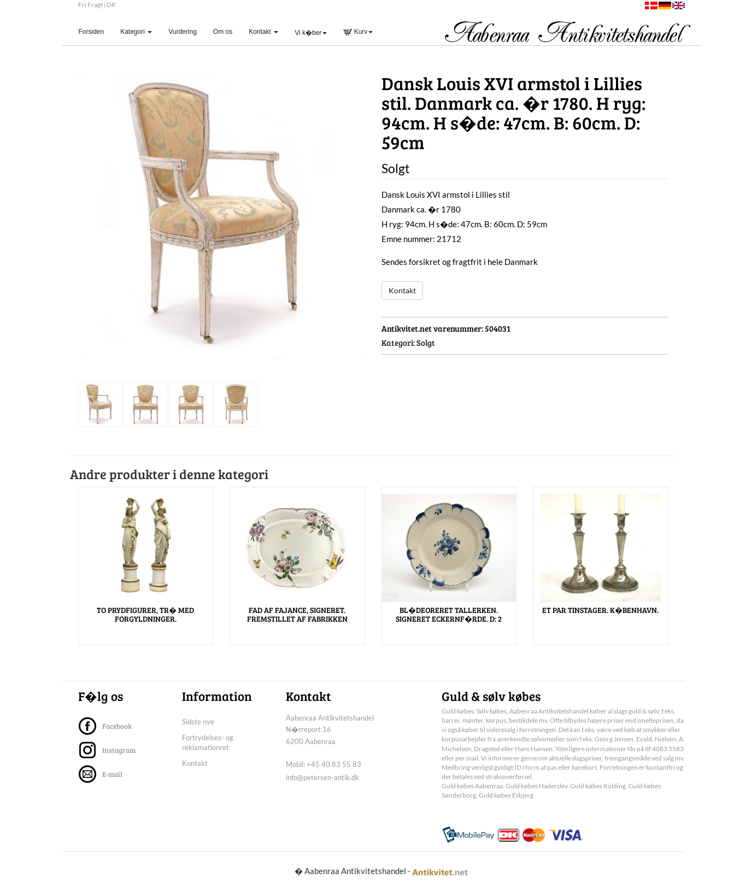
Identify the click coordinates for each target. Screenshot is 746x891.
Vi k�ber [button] (311, 33)
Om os (222, 32)
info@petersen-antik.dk (322, 777)
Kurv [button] (358, 32)
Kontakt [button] (263, 32)
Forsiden (96, 31)
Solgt (425, 342)
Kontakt (402, 290)
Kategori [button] (136, 32)
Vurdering (182, 32)
